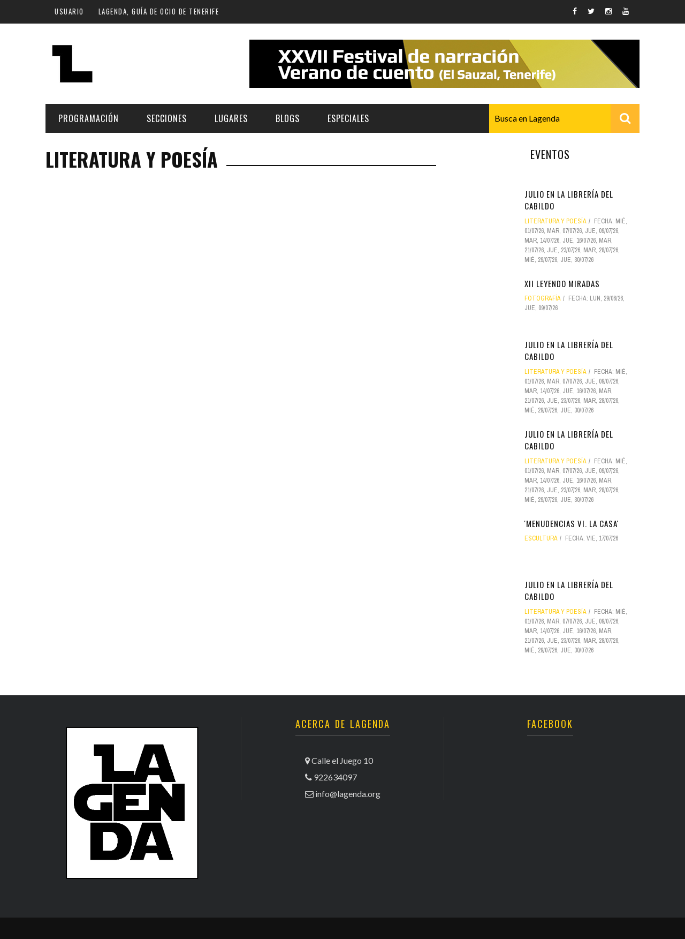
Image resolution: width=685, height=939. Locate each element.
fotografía (542, 298)
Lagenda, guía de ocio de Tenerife (158, 11)
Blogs (288, 118)
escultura (541, 538)
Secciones (167, 118)
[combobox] (564, 118)
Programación (88, 118)
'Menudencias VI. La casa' (571, 523)
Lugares (231, 118)
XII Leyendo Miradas (562, 283)
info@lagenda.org (347, 793)
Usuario (69, 11)
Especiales (348, 118)
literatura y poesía (555, 221)
